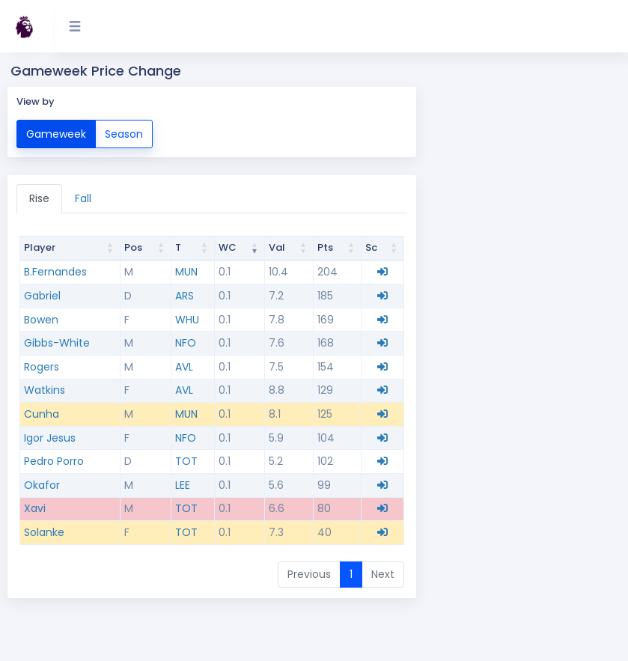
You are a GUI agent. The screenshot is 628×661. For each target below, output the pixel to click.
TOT (186, 461)
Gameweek (56, 133)
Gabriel (42, 295)
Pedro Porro (54, 461)
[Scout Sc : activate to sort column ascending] (383, 249)
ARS (184, 295)
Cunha (41, 413)
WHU (187, 319)
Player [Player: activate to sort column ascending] (39, 247)
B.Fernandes (55, 271)
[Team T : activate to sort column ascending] (193, 249)
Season (124, 133)
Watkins (44, 390)
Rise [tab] (39, 198)
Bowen (41, 319)
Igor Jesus (50, 437)
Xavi (35, 508)
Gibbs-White (57, 342)
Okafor (42, 485)
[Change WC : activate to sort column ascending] (240, 249)
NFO (185, 342)
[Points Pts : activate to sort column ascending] (338, 249)
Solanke (44, 532)
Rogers (41, 366)
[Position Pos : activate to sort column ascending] (146, 249)
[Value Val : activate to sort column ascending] (289, 249)
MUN (186, 271)
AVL (184, 366)
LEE (182, 485)
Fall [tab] (83, 198)
